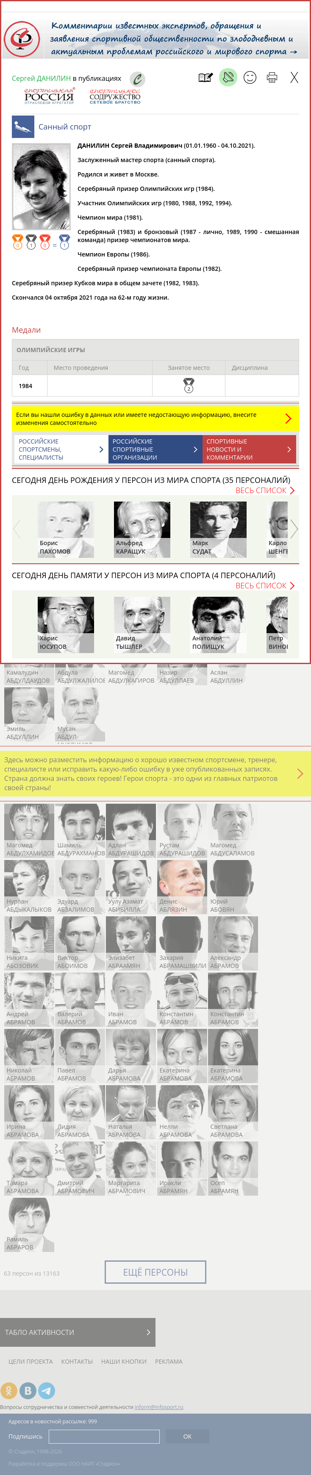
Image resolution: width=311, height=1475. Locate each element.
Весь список (261, 494)
